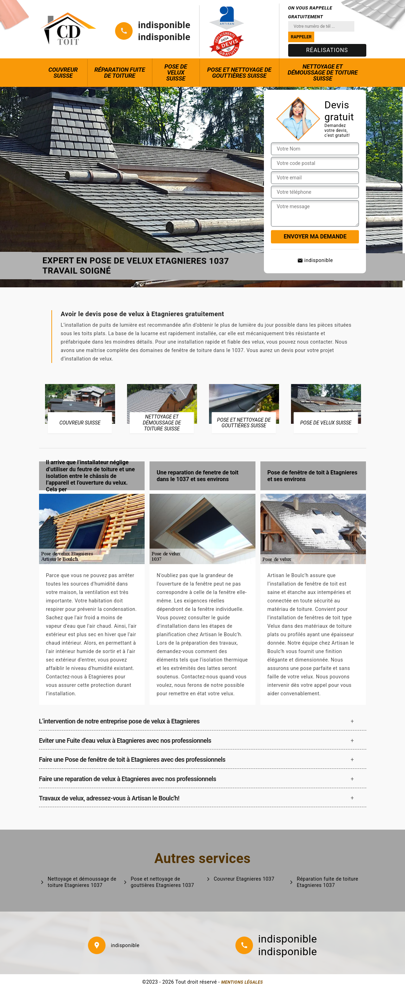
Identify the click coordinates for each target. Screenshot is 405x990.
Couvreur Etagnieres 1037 (244, 879)
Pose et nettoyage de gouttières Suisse (239, 72)
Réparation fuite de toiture (119, 72)
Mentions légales (242, 982)
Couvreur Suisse (63, 72)
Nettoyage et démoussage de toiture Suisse (322, 72)
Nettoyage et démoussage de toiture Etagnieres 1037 (82, 882)
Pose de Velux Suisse (175, 72)
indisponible (164, 25)
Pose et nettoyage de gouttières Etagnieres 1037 (162, 882)
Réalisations (327, 50)
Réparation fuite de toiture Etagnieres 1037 (328, 882)
